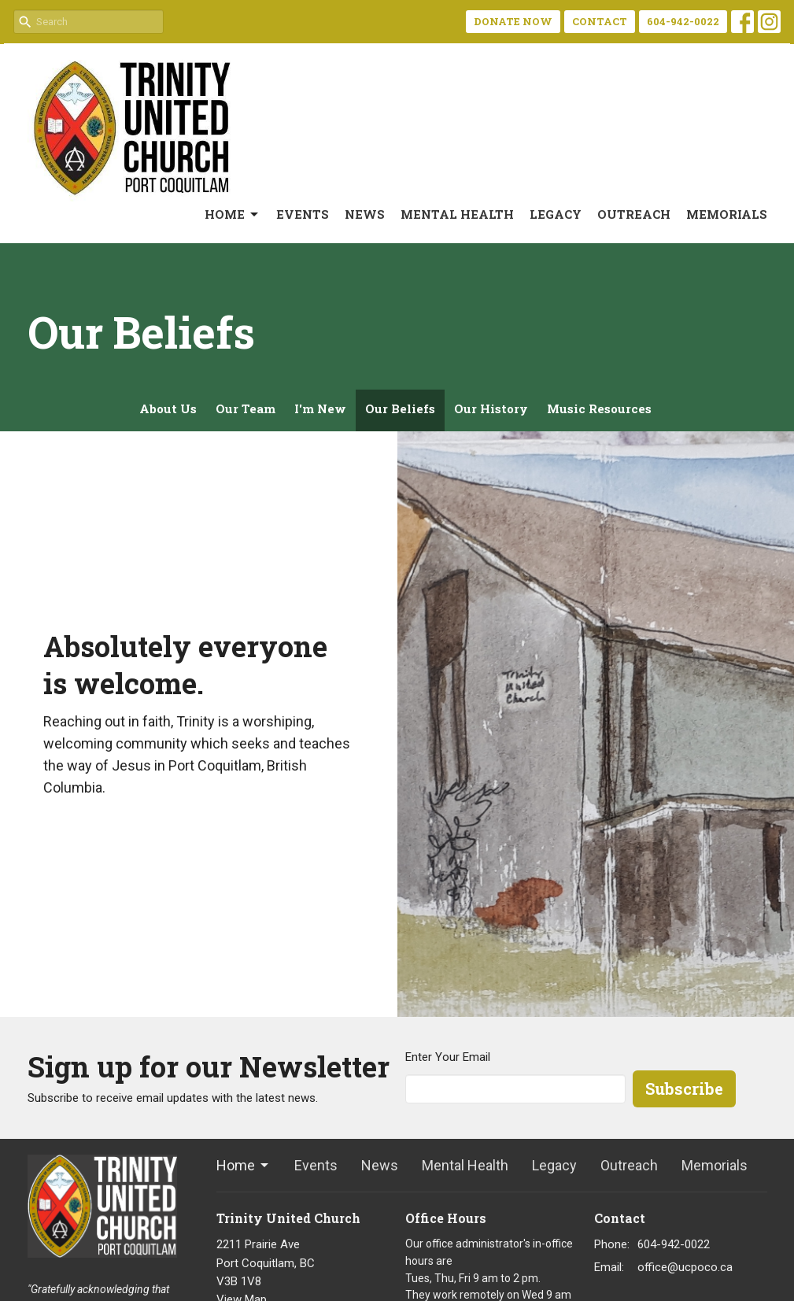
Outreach (633, 214)
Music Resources (599, 408)
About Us (168, 408)
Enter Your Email (447, 1057)
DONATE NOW (513, 21)
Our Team (245, 408)
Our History (491, 408)
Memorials (726, 214)
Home (232, 214)
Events (302, 214)
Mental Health (457, 214)
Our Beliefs (400, 408)
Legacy (556, 214)
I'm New (320, 408)
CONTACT (599, 21)
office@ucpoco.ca (685, 1267)
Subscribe (684, 1088)
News (365, 214)
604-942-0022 (683, 21)
